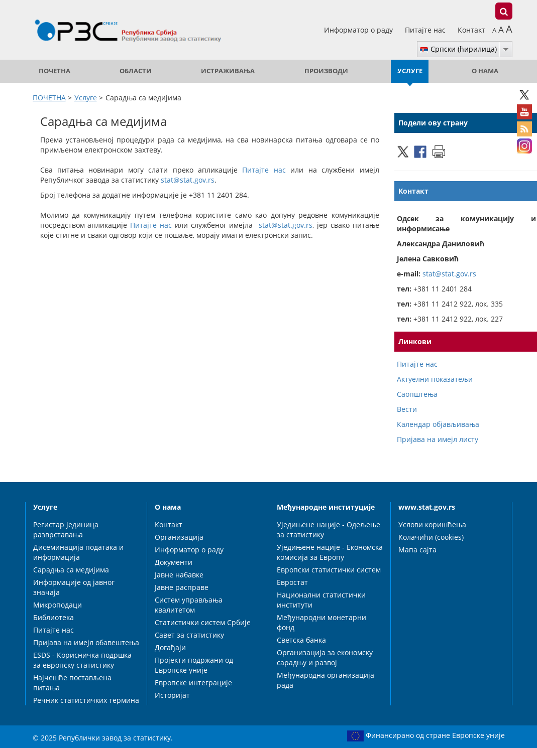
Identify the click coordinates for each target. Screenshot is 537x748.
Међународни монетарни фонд (321, 622)
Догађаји (170, 647)
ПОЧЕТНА (54, 71)
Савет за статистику (189, 635)
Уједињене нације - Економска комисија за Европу (330, 552)
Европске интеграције (193, 682)
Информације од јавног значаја (74, 587)
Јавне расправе (181, 587)
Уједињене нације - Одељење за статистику (328, 529)
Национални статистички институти (321, 600)
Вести (407, 409)
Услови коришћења (432, 524)
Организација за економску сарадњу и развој (325, 657)
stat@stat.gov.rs (187, 180)
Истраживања (228, 71)
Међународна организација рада (325, 680)
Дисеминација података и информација (78, 552)
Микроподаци (57, 605)
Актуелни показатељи (435, 379)
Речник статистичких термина (86, 700)
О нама (485, 71)
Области (136, 71)
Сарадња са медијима (71, 569)
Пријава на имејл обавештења (86, 642)
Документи (173, 562)
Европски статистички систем (329, 569)
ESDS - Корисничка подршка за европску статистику (82, 660)
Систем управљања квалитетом (189, 605)
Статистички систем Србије (203, 622)
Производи (326, 71)
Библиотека (53, 617)
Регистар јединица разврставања (65, 529)
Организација (179, 537)
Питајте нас (426, 30)
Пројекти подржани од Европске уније (194, 665)
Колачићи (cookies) (431, 537)
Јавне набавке (179, 574)
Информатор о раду (359, 30)
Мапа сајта (417, 549)
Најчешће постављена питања (72, 682)
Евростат (292, 582)
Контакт (471, 30)
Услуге (409, 71)
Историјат (172, 695)
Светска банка (301, 640)
